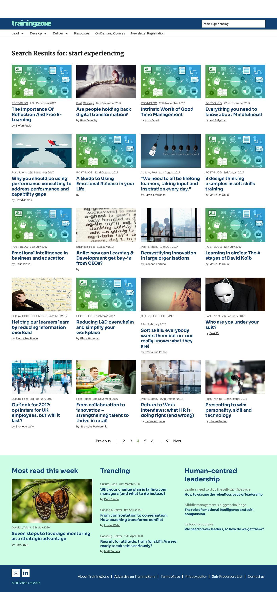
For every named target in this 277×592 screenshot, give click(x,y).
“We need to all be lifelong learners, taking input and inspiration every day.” (170, 184)
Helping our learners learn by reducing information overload (41, 327)
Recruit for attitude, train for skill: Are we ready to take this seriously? (138, 543)
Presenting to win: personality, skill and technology (228, 410)
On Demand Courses (110, 33)
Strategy (88, 103)
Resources (81, 33)
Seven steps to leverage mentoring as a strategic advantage (51, 536)
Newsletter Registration (147, 33)
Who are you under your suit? (232, 324)
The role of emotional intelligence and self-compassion (219, 512)
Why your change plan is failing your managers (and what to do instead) (133, 491)
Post (79, 103)
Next (177, 440)
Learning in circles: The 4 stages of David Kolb (232, 255)
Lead (18, 33)
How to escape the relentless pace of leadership (224, 494)
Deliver (60, 33)
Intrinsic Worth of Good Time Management (167, 112)
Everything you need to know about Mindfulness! (233, 112)
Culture (145, 172)
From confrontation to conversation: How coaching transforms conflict (134, 517)
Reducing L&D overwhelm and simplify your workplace (105, 327)
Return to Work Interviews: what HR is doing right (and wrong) (167, 410)
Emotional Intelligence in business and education (40, 255)
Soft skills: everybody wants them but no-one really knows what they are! (167, 338)
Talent (22, 172)
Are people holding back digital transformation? (103, 112)
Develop (38, 33)
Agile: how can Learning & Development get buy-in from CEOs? (105, 258)
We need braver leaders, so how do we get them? (224, 529)
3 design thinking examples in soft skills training (230, 184)
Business (82, 246)
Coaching (106, 509)
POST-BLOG (20, 103)
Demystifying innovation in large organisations (168, 255)
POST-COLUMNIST (34, 316)
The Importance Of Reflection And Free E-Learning (37, 114)
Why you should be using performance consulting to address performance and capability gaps (42, 186)
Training (217, 398)
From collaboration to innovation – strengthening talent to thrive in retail (102, 412)
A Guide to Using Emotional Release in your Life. (105, 184)
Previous (103, 440)
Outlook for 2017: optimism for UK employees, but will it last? (36, 412)
